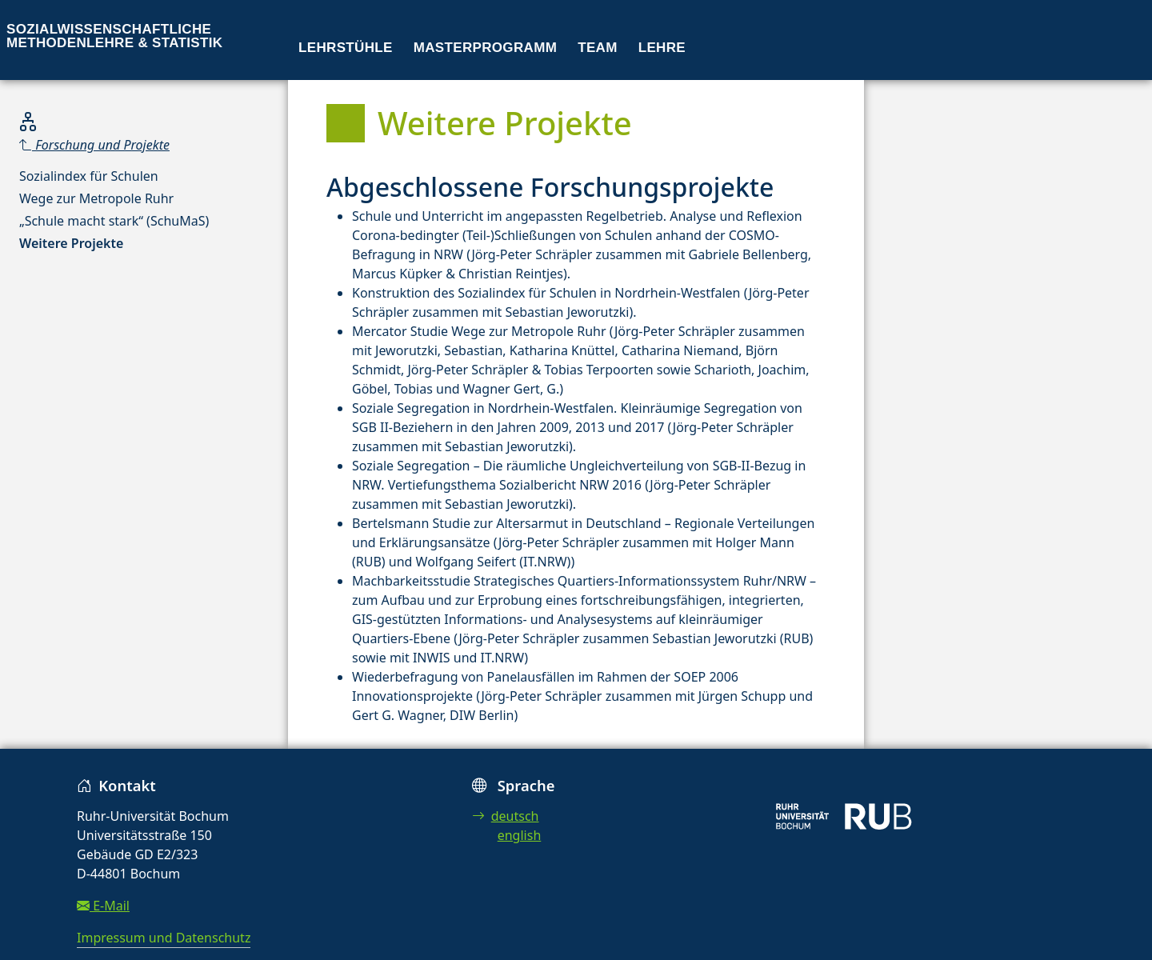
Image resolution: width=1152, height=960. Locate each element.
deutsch (505, 816)
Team (598, 47)
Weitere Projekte (71, 243)
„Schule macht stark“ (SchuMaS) (114, 221)
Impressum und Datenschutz (163, 937)
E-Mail (103, 905)
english (520, 835)
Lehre (662, 47)
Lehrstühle (345, 47)
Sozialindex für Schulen (88, 176)
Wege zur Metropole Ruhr (96, 198)
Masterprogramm (485, 47)
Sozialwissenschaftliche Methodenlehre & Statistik (114, 36)
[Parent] (114, 144)
